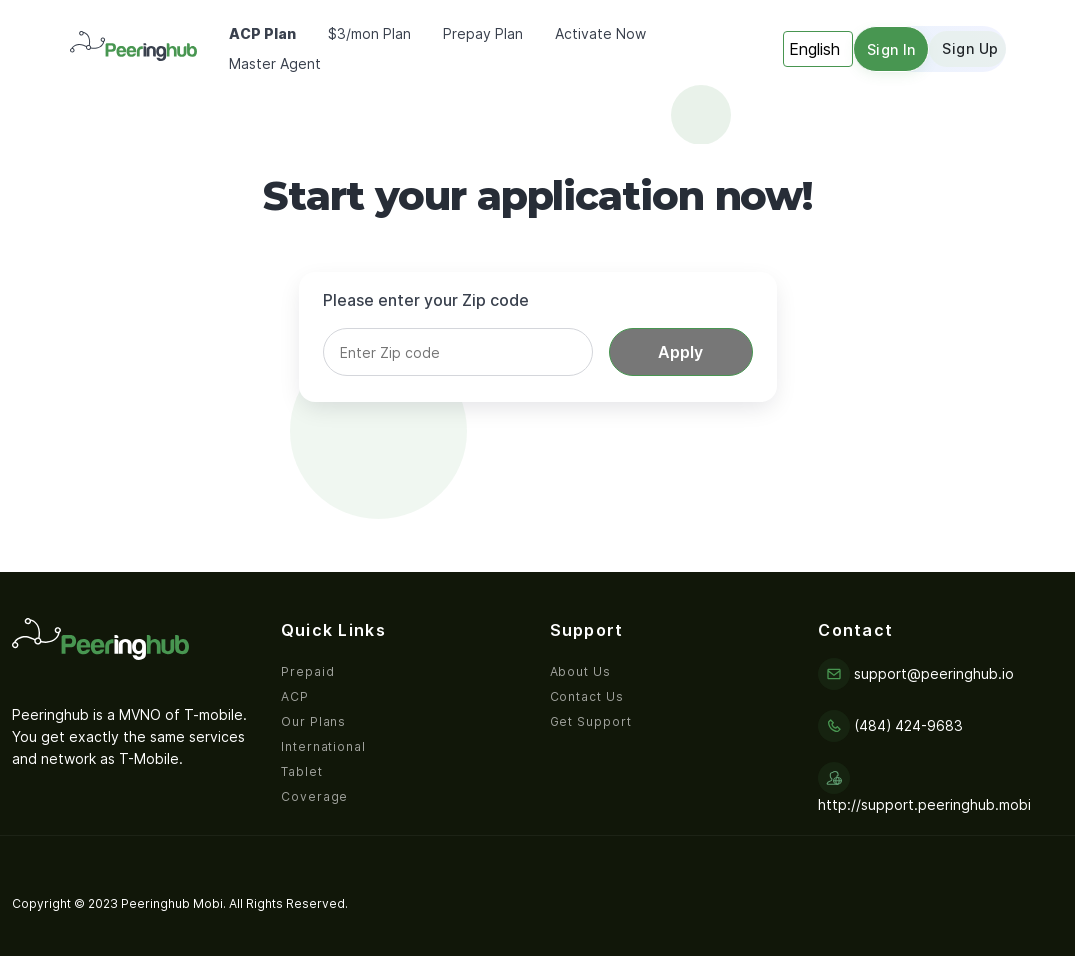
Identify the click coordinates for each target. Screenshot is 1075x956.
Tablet (302, 771)
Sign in (891, 49)
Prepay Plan (483, 33)
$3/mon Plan (369, 33)
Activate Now (600, 33)
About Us (581, 671)
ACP (295, 696)
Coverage (315, 796)
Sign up (970, 48)
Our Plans (314, 721)
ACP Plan (262, 33)
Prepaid (308, 671)
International (323, 746)
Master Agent (275, 63)
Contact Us (587, 696)
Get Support (591, 721)
